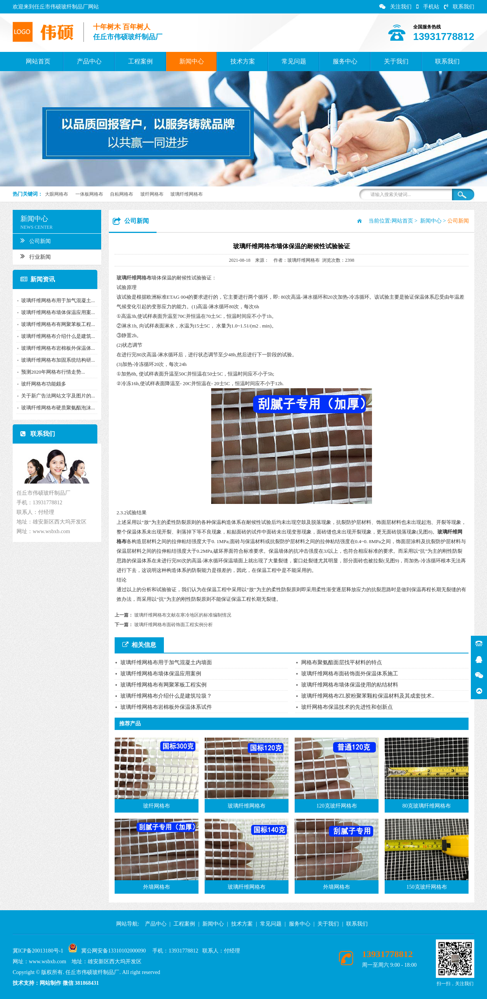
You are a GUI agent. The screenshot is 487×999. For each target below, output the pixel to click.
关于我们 (396, 61)
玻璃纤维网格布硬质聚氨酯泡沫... (55, 408)
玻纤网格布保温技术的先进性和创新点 (347, 707)
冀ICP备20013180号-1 (38, 951)
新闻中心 (191, 61)
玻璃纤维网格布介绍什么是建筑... (55, 336)
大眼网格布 (56, 194)
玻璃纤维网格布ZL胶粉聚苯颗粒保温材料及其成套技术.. (367, 696)
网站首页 (38, 61)
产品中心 (89, 61)
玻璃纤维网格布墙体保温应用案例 (160, 674)
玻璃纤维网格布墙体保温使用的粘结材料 (349, 685)
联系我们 (459, 7)
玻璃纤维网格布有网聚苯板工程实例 (163, 685)
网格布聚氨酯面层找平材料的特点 (341, 662)
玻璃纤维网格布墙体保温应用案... (55, 312)
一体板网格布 (89, 194)
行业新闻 (32, 256)
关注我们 (395, 7)
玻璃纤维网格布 (186, 194)
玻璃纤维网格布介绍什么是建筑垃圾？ (166, 696)
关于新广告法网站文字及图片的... (55, 396)
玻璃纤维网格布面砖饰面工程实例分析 (173, 624)
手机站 (427, 7)
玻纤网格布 (151, 194)
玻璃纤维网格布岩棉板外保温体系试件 (166, 707)
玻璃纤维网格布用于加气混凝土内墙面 (166, 662)
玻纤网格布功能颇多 (40, 384)
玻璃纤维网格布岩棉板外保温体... (55, 348)
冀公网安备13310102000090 (113, 951)
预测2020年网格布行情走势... (50, 372)
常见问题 (294, 61)
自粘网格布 (121, 194)
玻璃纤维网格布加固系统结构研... (55, 360)
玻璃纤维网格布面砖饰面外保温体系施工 (349, 674)
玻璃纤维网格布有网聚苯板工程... (55, 324)
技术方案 (242, 61)
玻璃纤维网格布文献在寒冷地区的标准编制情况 (182, 615)
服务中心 (345, 61)
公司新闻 (32, 240)
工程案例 (140, 61)
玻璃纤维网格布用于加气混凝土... (55, 300)
